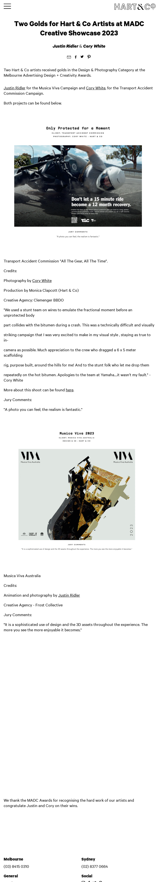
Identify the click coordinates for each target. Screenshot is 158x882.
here (69, 389)
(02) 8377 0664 (94, 866)
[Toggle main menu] (7, 6)
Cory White (94, 46)
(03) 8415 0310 (16, 866)
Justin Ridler (66, 46)
